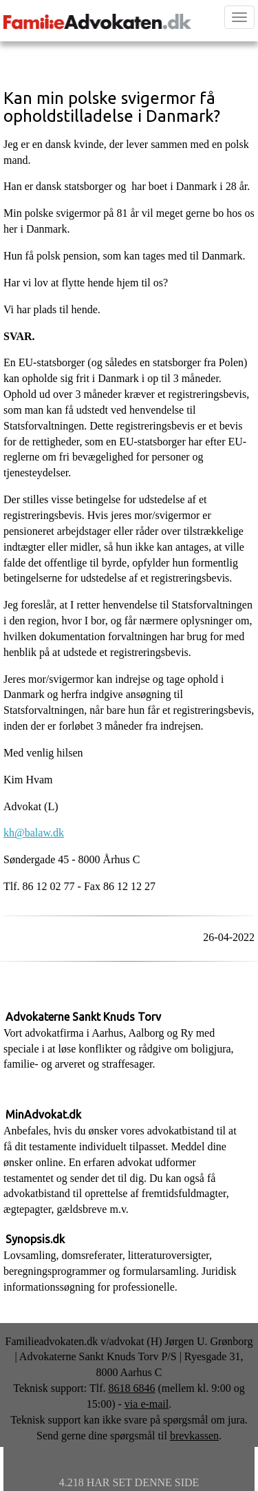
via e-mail (147, 1404)
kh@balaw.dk (33, 832)
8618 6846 (131, 1388)
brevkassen (194, 1435)
